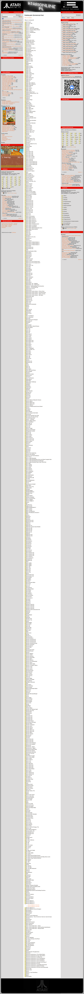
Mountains (28, 819)
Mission (27, 652)
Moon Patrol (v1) (29, 764)
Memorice (27, 397)
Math (26, 249)
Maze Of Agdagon (29, 348)
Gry (64, 17)
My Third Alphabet (29, 945)
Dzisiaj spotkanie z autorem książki (9, 42)
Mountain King (28, 815)
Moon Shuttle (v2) (29, 773)
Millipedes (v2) (28, 535)
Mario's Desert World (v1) (31, 161)
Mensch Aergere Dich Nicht (31, 412)
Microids (27, 478)
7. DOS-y (64, 207)
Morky (27, 793)
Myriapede (28, 947)
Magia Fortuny (28, 66)
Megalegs (27, 385)
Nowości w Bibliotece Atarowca (8, 44)
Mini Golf (27, 585)
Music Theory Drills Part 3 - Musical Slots (34, 928)
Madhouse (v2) (29, 59)
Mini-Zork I (28, 601)
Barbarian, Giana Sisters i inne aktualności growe (12, 22)
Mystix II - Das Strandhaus (31, 972)
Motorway (27, 810)
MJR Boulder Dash (29, 40)
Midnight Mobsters (29, 491)
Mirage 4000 (28, 627)
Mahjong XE (28, 103)
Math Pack (28, 271)
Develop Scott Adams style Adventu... (69, 43)
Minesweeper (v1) (29, 574)
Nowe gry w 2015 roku (6, 88)
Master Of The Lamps (30, 191)
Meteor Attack (28, 434)
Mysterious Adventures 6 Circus (32, 963)
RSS (20, 16)
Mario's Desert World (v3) (31, 164)
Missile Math (28, 647)
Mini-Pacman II (29, 597)
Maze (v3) (27, 331)
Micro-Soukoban (29, 471)
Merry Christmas (29, 421)
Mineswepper (28, 577)
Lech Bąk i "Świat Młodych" (67, 153)
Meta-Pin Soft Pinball (30, 429)
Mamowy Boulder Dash (30, 117)
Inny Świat (4, 214)
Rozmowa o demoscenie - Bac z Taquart (10, 26)
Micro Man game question (67, 47)
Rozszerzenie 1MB (66, 246)
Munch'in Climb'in (29, 894)
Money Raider (28, 701)
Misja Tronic (28, 632)
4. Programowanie (66, 201)
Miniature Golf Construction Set (32, 609)
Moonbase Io (28, 777)
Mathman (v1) (28, 297)
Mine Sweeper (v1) (29, 552)
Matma (27, 305)
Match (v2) (28, 214)
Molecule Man (28, 687)
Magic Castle (28, 75)
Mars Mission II (29, 174)
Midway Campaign (29, 497)
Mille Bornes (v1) (29, 520)
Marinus (27, 150)
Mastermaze (28, 199)
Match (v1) (28, 213)
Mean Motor (28, 368)
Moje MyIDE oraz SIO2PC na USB (69, 248)
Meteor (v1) (28, 432)
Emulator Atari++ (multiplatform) (8, 102)
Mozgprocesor (28, 837)
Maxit (26, 323)
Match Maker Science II (30, 220)
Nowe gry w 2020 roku (6, 82)
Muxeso (27, 936)
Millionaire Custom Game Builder (32, 526)
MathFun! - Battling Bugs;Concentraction (34, 286)
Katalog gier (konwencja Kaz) (7, 171)
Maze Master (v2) (29, 341)
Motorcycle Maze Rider (30, 807)
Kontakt (3, 142)
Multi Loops (28, 878)
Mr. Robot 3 (28, 854)
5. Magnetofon (65, 203)
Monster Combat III (29, 724)
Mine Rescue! (28, 550)
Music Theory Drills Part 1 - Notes (33, 925)
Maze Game (28, 336)
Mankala (27, 137)
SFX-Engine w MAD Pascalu (8, 76)
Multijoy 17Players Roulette (31, 885)
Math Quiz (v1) (28, 273)
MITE (26, 38)
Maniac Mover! (28, 129)
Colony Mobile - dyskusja (7, 225)
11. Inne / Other (65, 65)
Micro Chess (28, 456)
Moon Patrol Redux (29, 768)
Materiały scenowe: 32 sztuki (8, 126)
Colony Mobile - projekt (6, 226)
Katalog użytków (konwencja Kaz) (68, 190)
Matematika (28, 245)
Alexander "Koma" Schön (67, 166)
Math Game (28, 264)
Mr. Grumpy (28, 846)
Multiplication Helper (30, 887)
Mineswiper (28, 578)
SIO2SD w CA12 (65, 240)
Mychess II (28, 946)
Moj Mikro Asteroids (30, 682)
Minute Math (28, 623)
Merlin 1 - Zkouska (29, 419)
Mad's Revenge (29, 55)
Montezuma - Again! (30, 746)
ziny (72, 145)
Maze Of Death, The (30, 349)
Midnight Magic (29, 490)
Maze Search (28, 354)
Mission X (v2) (28, 667)
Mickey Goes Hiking (30, 454)
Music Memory (28, 924)
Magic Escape (28, 79)
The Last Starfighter (6, 210)
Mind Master (28, 542)
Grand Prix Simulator (6, 216)
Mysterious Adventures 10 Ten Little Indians (35, 955)
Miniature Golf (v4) (29, 608)
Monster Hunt (28, 726)
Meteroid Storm (29, 445)
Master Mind (28, 188)
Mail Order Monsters (30, 106)
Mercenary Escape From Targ (32, 415)
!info (72, 137)
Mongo (27, 704)
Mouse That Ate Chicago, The (32, 827)
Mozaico (27, 836)
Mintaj (27, 621)
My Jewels (28, 940)
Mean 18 (27, 366)
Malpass (27, 115)
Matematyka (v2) (29, 248)
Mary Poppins (28, 178)
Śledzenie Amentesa (66, 160)
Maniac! (27, 133)
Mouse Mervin (28, 824)
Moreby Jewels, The (30, 790)
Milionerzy (28, 516)
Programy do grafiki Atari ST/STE (68, 29)
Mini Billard (28, 579)
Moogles (27, 754)
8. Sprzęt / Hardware (66, 62)
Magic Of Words (29, 85)
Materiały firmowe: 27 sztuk (7, 128)
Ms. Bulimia (28, 865)
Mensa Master (28, 411)
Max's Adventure (29, 317)
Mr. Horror (28, 847)
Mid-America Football (30, 484)
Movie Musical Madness (30, 829)
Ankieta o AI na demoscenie (8, 35)
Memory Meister (29, 405)
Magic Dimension (29, 77)
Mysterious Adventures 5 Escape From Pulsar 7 (36, 962)
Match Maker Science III (30, 221)
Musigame (28, 931)
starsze (21, 97)
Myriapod (27, 949)
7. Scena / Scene (65, 61)
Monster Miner (28, 732)
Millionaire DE (28, 528)
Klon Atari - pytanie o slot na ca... (68, 45)
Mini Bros (27, 581)
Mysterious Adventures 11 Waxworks (33, 956)
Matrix (27, 308)
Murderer (27, 918)
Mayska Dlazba (29, 327)
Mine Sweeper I (29, 556)
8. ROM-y (64, 209)
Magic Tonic (28, 89)
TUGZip (74, 228)
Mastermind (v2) (29, 201)
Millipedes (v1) (28, 534)
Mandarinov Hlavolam (30, 122)
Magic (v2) (28, 69)
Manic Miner (28, 135)
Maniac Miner (28, 128)
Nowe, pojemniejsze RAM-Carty (68, 175)
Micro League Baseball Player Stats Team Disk (35, 462)
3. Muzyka (64, 199)
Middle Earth (28, 487)
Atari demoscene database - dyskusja (9, 224)
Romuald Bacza (65, 159)
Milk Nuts (27, 517)
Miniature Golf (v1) (29, 604)
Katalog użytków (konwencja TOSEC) (69, 226)
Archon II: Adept (5, 206)
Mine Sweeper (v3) (29, 555)
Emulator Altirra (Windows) (7, 103)
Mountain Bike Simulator (31, 814)
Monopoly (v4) (28, 719)
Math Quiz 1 (28, 275)
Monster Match (29, 728)
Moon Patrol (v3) (29, 767)
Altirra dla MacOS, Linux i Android (69, 51)
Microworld (28, 481)
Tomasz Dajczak (65, 152)
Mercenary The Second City (31, 416)
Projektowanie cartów (66, 242)
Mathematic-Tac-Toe (30, 288)
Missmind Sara (29, 671)
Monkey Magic (28, 707)
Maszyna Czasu (29, 212)
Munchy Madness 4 (29, 907)
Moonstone (28, 781)
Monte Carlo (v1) (29, 739)
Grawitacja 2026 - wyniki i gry (8, 24)
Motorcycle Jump (29, 805)
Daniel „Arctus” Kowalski (67, 156)
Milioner (27, 515)
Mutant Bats (28, 933)
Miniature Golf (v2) (29, 605)
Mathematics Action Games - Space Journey (35, 293)
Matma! (27, 306)
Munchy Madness (29, 900)
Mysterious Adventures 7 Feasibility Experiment (36, 964)
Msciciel (27, 869)
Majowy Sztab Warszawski (67, 37)
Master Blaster (28, 183)
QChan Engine (5, 95)
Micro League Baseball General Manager (34, 460)
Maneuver (27, 124)
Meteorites (28, 442)
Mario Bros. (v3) (29, 154)
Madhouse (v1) (29, 58)
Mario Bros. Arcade (29, 156)
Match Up (27, 231)
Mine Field (28, 548)
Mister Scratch (28, 674)
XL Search (4, 140)
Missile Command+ (29, 644)
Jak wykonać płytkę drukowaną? (68, 250)
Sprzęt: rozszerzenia (66, 179)
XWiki (3, 135)
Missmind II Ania (29, 670)
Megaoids (27, 388)
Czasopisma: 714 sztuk (7, 125)
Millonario (27, 537)
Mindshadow (28, 546)
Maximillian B (28, 321)
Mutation (27, 934)
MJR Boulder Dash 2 (30, 41)
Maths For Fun (28, 300)
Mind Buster (28, 539)
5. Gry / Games (65, 59)
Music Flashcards (29, 923)
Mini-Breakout (28, 594)
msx (76, 139)
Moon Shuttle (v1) (29, 772)
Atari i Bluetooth (65, 237)
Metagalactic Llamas (30, 430)
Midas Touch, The (29, 486)
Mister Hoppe (28, 672)
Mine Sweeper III (29, 557)
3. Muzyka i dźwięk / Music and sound (69, 57)
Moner (27, 694)
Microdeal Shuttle (29, 475)
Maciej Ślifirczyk (65, 167)
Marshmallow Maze (29, 176)
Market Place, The (29, 168)
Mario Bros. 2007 (29, 155)
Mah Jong (27, 102)
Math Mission (28, 270)
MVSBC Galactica (29, 42)
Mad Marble (28, 49)
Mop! (26, 783)
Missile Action (28, 636)
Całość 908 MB (65, 224)
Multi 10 (27, 877)
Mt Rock (27, 871)
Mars (26, 172)
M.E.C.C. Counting (29, 27)
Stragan (63, 174)
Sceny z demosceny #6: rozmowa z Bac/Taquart (12, 29)
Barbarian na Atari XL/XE (67, 33)
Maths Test (28, 302)
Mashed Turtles (29, 179)
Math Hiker (28, 266)
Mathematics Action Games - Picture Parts (34, 291)
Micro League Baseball (30, 458)
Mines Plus (28, 572)
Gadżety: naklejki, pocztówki (67, 180)
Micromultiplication (29, 480)
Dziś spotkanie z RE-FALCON (8, 50)
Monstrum (28, 736)
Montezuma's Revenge (30, 751)
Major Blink (28, 107)
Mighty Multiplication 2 (30, 507)
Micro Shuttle (28, 465)
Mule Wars (28, 876)
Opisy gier (3, 195)
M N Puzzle (28, 22)
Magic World (28, 90)
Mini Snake (28, 591)
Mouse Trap (28, 828)
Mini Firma (28, 583)
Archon (3, 209)
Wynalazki (63, 234)
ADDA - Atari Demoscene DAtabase (68, 129)
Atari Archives (5, 138)
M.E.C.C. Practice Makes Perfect (32, 29)
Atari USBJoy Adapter (66, 177)
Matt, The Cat (28, 309)
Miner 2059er (28, 565)
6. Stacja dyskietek (66, 205)
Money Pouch (28, 700)
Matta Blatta (28, 310)
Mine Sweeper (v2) (29, 553)
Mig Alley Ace (28, 504)
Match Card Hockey (30, 216)
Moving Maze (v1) (29, 832)
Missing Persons (29, 650)
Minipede (27, 617)
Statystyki (4, 227)
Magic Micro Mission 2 (30, 84)
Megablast (28, 383)
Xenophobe (4, 203)
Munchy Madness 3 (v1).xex (33, 904)
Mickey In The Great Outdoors (32, 455)
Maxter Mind (28, 324)
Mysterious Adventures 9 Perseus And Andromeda (36, 967)
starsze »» (20, 55)
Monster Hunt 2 (29, 727)
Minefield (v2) (28, 560)
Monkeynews (28, 713)
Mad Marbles (28, 51)
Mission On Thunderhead (31, 661)
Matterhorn (28, 311)
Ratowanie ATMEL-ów (66, 241)
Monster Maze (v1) (29, 729)
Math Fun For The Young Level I (32, 261)
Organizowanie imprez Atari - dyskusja (9, 223)
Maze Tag (27, 355)
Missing (27, 648)
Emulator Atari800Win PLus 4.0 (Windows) (10, 101)
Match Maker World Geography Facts (33, 227)
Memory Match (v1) (29, 402)
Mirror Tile (28, 630)
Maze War (27, 357)
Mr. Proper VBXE (29, 852)
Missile (27, 634)
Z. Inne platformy (66, 223)
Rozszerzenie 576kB (66, 252)
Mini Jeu (27, 586)
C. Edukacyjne (65, 215)
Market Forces (28, 166)
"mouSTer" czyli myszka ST (67, 176)
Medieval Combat (29, 374)
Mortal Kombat (29, 798)
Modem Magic (28, 678)
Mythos (27, 973)
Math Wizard (28, 282)
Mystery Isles (28, 969)
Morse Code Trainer (30, 794)
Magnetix (27, 97)
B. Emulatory (65, 213)
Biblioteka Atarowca (5, 105)
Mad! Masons (28, 54)
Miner (27, 561)
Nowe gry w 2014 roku (6, 93)
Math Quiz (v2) (28, 274)
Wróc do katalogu (28, 17)
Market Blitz (28, 165)
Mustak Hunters (29, 932)
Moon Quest (28, 771)
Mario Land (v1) (29, 159)
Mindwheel (28, 547)
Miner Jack (28, 568)
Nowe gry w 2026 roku (6, 75)
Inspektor (4, 215)
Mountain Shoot (29, 816)
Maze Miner (28, 343)
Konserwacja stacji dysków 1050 (8, 80)
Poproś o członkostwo (74, 9)
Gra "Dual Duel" (65, 27)
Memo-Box (28, 396)
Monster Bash (28, 723)
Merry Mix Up (28, 423)
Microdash (28, 473)
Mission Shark (28, 662)
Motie (27, 802)
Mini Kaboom (28, 587)
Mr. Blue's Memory (29, 839)
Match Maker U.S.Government (32, 223)
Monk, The (28, 706)
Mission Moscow (29, 660)
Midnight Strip (28, 493)
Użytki (68, 17)
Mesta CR (27, 425)
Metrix (27, 446)
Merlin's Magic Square (30, 420)
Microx (27, 482)
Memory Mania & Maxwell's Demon (33, 399)
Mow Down (28, 834)
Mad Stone (28, 53)
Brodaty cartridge (5, 41)
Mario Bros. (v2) (29, 152)
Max (26, 314)
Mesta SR (27, 427)
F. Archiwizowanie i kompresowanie (70, 221)
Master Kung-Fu (29, 187)
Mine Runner (28, 551)
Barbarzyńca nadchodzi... (7, 48)
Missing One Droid (29, 649)
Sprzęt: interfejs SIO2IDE (67, 184)
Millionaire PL (28, 531)
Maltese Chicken (29, 116)
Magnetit (27, 94)
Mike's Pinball (28, 509)
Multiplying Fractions (30, 889)
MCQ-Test (27, 36)
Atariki (3, 134)
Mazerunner (28, 358)
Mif (26, 503)
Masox (27, 182)
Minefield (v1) (28, 559)
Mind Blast (28, 538)
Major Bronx (28, 110)
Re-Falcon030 (5, 49)
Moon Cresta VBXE (29, 757)
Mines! (27, 573)
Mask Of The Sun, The (30, 181)
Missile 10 (27, 635)
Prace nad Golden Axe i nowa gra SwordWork (11, 20)
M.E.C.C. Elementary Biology (32, 28)
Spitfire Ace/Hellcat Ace (7, 207)
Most (26, 801)
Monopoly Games (29, 720)
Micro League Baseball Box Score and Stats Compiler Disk (38, 459)
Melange (27, 389)
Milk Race (27, 519)
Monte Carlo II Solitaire (30, 742)
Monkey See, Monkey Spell (31, 709)
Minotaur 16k (28, 618)
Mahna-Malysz (28, 104)
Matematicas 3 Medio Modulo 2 (32, 243)
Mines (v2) (28, 570)
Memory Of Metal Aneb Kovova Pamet (34, 406)
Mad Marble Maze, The (30, 50)
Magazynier (28, 63)
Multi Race (28, 881)
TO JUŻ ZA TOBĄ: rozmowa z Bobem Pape (71, 162)
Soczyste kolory (65, 253)
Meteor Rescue (29, 437)
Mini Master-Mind (29, 588)
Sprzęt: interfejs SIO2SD (67, 185)
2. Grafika (64, 197)
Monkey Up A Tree (29, 710)
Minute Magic (28, 622)
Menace (27, 407)
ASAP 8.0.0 (4, 53)
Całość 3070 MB (6, 188)
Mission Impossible (30, 657)
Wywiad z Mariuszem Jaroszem (68, 150)
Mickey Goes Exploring (30, 452)
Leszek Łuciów (65, 161)
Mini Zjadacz (28, 592)
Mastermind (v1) (29, 200)
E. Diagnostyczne (66, 219)
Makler (27, 113)
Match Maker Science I (30, 218)
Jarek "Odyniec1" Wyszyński (67, 168)
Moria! (27, 792)
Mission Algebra (29, 653)
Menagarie (28, 408)
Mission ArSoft (29, 654)
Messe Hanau (28, 424)
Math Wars (28, 280)
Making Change (29, 112)
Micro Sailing (28, 464)
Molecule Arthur (29, 685)
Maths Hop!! (28, 301)
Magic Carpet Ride (29, 73)
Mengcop (27, 410)
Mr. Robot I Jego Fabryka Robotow (33, 858)
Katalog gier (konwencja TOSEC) (8, 190)
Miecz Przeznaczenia (30, 498)
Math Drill (27, 257)
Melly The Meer (29, 390)
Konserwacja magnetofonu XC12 (9, 81)
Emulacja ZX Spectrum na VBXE (9, 86)
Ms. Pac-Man (28, 867)
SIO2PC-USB (64, 238)
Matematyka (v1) (29, 247)
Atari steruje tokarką (66, 257)
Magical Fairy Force (30, 91)
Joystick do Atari (65, 243)
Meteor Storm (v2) (29, 440)
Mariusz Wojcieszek (66, 158)
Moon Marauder (29, 763)
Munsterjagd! (28, 912)
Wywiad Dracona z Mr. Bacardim (68, 151)
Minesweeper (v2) (29, 575)
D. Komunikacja (66, 217)
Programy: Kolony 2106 (66, 178)
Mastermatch (28, 198)
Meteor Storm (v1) (29, 438)
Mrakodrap (28, 863)
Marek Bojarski (65, 169)
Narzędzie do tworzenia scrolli (8, 77)
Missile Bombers (29, 638)
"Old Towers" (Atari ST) (7, 196)
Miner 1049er (28, 563)
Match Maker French (30, 217)
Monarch (27, 692)
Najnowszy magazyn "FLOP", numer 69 (10, 33)
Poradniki (3, 74)
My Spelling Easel (29, 943)
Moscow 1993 (28, 799)
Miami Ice (27, 451)
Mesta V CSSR (28, 428)
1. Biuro (64, 195)
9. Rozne (64, 211)
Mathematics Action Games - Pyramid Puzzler (35, 292)
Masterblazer (28, 195)
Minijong (27, 612)
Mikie (26, 513)
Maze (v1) (27, 328)
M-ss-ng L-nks (28, 23)
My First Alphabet (29, 937)
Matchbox (27, 235)
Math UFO (27, 279)
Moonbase (28, 776)
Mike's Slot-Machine (30, 511)
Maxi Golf (27, 318)
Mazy (26, 363)
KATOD (63, 157)
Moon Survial (28, 775)
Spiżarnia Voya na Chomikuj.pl (8, 130)
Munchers (27, 895)
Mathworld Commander (30, 304)
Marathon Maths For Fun (31, 143)
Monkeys (27, 714)
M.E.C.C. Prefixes (29, 31)
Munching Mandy (29, 896)
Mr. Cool (27, 841)
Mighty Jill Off (28, 506)
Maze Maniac (28, 339)
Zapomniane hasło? (65, 9)
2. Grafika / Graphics (66, 56)
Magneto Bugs (28, 99)
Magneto (27, 98)
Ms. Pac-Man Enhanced (30, 868)
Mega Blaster (28, 379)
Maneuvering (28, 125)
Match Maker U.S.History (31, 225)
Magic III (27, 81)
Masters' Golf (28, 208)
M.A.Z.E (27, 25)
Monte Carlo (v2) (29, 740)
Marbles (27, 148)
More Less (28, 789)
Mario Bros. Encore (29, 157)
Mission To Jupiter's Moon (31, 665)
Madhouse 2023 (29, 60)
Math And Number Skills (31, 251)
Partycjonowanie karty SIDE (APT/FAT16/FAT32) (12, 89)
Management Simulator (30, 120)
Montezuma (28, 745)
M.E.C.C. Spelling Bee (30, 32)
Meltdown (27, 394)
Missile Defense (29, 645)
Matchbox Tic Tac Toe (30, 236)
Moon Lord (28, 761)
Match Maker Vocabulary (31, 226)
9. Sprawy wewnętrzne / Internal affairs (70, 63)
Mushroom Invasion (30, 921)
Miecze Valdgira (29, 499)
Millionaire (28, 524)
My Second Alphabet (30, 942)
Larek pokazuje (5, 85)
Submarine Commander (7, 197)
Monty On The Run (29, 753)
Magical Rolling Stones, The (31, 93)
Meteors (27, 443)
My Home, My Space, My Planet (32, 938)
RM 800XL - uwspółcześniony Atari (69, 31)
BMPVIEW (4, 91)
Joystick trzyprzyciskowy (67, 247)
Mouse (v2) (28, 821)
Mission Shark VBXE (30, 663)
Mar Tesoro (28, 141)
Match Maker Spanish (30, 222)
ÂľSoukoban (28, 976)
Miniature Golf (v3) (29, 607)
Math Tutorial (28, 278)
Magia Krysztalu (29, 67)
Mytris (27, 975)
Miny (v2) (27, 626)
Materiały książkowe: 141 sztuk (8, 127)
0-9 (3, 177)
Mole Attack (28, 684)
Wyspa (3, 208)
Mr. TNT (27, 861)
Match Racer (28, 230)
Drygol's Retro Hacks (6, 139)
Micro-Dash (28, 467)
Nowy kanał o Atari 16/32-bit (8, 37)
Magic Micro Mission (30, 82)
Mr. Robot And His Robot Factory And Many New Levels (37, 856)
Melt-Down (28, 393)
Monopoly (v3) (28, 718)
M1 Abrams (28, 35)
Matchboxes (28, 238)
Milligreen (27, 522)
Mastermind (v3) (29, 203)
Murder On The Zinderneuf (31, 915)
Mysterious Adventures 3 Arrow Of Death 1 (35, 959)
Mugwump (28, 874)
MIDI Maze (28, 37)
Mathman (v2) (28, 299)
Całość (5, 192)
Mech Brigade (28, 371)
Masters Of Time (29, 207)
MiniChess (28, 603)
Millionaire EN (28, 529)
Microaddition (28, 472)
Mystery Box (28, 968)
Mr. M (26, 849)
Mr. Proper (28, 851)
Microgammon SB (29, 477)
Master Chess (28, 185)
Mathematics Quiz (29, 296)
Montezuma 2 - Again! (30, 748)
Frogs (3, 198)
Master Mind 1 (28, 190)
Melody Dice (28, 392)
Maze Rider (28, 353)
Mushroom (28, 920)
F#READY (64, 155)
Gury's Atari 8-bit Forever (7, 136)
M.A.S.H (27, 24)
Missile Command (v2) (30, 640)
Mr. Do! (27, 843)
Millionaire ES (28, 530)
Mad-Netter (28, 57)
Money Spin (28, 702)
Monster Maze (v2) (29, 731)
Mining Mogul (28, 614)
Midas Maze (28, 485)
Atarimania (4, 137)
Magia (27, 64)
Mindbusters (28, 543)
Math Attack (28, 252)
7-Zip (72, 228)
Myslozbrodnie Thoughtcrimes (32, 951)
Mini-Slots (28, 600)
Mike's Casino (28, 508)
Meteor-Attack (28, 441)
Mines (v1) (28, 569)
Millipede (27, 533)
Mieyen (27, 502)
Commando (4, 201)
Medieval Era (28, 375)
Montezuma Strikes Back (31, 749)
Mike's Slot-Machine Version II (32, 512)
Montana (27, 737)
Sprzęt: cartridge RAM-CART (68, 181)
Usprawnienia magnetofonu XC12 (9, 79)
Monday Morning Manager (31, 693)
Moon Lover (28, 762)
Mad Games (28, 45)
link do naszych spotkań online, (68, 76)
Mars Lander (28, 173)
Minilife (27, 613)
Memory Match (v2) (29, 403)
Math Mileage (28, 269)
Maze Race (28, 350)
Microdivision (28, 476)
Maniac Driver (28, 126)
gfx (80, 135)
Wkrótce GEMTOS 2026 (7, 28)
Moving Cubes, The (29, 830)
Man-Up (27, 119)
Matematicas (28, 240)
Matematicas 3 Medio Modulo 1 (32, 242)
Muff (26, 873)
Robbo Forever (5, 204)
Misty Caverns (28, 675)
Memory (27, 398)
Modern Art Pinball (29, 679)
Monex (27, 696)
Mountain (27, 811)
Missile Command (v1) (30, 639)
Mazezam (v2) (28, 362)
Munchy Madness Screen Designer (33, 909)
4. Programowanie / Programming (69, 58)
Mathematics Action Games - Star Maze (34, 295)
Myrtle (27, 950)
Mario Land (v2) (29, 160)
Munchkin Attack (29, 898)
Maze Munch (28, 346)
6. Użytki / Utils (65, 60)
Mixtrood (27, 676)
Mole (26, 683)
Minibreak (27, 610)
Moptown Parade (29, 785)
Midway (27, 494)
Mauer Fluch (28, 313)
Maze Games (28, 337)
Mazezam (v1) (28, 361)
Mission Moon (28, 658)
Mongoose (28, 705)
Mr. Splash (28, 860)
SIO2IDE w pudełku (66, 256)
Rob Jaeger (64, 164)
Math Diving (28, 256)
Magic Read (28, 86)
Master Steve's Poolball (30, 194)
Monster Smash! (29, 733)
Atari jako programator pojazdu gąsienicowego (11, 46)
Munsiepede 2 (28, 911)
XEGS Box (64, 254)
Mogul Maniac (28, 680)
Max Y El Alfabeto (29, 315)
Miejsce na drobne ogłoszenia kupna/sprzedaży (71, 182)
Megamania (28, 386)
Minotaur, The (28, 619)
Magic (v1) (28, 68)
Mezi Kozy (28, 450)
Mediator (27, 372)
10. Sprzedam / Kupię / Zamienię (68, 64)
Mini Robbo (28, 590)
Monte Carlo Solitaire (30, 744)
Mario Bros (4, 202)
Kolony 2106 (4, 205)
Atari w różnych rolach (66, 255)
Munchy (27, 899)
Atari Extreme (5, 52)
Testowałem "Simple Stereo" (67, 245)
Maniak (27, 134)
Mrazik (27, 864)
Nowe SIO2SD (65, 239)
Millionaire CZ (28, 525)
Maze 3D (27, 332)
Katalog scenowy (65, 131)
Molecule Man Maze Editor (31, 688)
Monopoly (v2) (28, 717)
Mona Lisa (28, 691)
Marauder (27, 144)
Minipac (27, 616)
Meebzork (27, 376)
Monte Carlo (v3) (29, 741)
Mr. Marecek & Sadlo (30, 850)
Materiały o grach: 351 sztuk (8, 129)
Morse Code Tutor (29, 795)
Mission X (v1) (28, 666)
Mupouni (27, 914)
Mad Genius (28, 46)
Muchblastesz (28, 872)
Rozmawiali (63, 149)
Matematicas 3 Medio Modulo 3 (32, 244)
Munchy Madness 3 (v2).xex (33, 906)
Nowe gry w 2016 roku (6, 87)
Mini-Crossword (29, 595)
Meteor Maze (28, 436)
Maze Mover (28, 345)
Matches (27, 239)
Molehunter (28, 689)
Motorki (27, 808)
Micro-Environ (28, 469)
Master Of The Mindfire (30, 192)
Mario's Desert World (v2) (31, 163)
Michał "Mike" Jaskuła (66, 154)
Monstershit (28, 735)
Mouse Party (28, 825)
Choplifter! (4, 199)
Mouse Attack (28, 823)
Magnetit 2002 (28, 95)
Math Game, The (29, 265)
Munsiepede (28, 910)
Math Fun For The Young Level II (32, 262)
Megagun (27, 384)
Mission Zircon (29, 669)
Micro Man (28, 463)
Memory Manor (29, 401)
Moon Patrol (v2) (29, 766)
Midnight (27, 489)
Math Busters (28, 255)
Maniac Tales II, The (30, 130)
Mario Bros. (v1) (29, 151)
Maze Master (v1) (29, 340)
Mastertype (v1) (29, 209)
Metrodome (28, 447)
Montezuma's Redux (30, 750)
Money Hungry (28, 698)
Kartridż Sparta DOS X (6, 78)
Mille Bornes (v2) (29, 521)
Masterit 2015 (28, 196)
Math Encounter (29, 258)
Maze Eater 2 (28, 333)
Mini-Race (27, 599)
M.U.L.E (27, 33)
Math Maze (28, 267)
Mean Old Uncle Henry (30, 370)
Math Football (28, 260)
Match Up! (28, 232)
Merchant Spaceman (30, 418)
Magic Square (28, 88)
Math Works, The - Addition (31, 283)
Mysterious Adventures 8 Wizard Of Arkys (34, 965)
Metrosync (28, 449)
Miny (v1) (27, 625)
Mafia (26, 62)
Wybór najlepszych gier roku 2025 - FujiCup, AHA (12, 39)
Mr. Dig (27, 842)
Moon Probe (28, 770)
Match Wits (28, 234)
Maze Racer (28, 352)
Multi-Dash (28, 883)
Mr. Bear (27, 838)
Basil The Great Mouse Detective (9, 212)
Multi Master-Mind (29, 880)
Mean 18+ (27, 367)
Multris (27, 891)
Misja (26, 631)
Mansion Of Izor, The (30, 139)
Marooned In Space (29, 170)
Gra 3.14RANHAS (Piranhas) (68, 49)
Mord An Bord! (29, 786)
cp (80, 133)
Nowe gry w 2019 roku (6, 83)
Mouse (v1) (28, 820)
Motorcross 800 (29, 803)
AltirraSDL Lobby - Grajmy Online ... (69, 23)
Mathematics (28, 289)
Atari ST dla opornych (6, 92)
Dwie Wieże (4, 211)
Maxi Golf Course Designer (31, 319)
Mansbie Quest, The (30, 138)
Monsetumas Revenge (30, 722)
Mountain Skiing (29, 817)
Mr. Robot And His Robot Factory (32, 855)
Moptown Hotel (29, 784)
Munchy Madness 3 (29, 903)
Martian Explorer (29, 177)
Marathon (27, 142)
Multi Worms (28, 882)
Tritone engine (5, 94)
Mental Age (28, 414)
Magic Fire (28, 80)
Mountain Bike (28, 812)
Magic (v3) (28, 71)
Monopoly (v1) (28, 715)
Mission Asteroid (29, 656)
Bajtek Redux (5, 131)
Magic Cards (28, 72)
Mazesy (27, 359)
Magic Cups (28, 76)
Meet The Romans (29, 377)
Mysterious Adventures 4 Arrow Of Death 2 (35, 960)
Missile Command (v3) (30, 641)
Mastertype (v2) (29, 210)
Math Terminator (29, 277)
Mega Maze (28, 380)
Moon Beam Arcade (30, 755)
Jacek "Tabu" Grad (65, 165)
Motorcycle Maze (29, 806)
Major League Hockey (30, 111)
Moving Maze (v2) (29, 833)
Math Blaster (28, 253)
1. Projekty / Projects (66, 55)
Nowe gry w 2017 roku (6, 84)
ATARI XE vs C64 (65, 41)
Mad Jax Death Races (30, 47)
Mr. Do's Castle (29, 845)
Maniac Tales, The (29, 132)
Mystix (27, 971)
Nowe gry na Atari (65, 25)
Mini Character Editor (30, 582)
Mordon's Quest (29, 788)
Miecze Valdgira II (29, 500)
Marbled (27, 147)
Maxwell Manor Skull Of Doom (32, 326)
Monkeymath (28, 711)
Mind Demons (28, 541)
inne (12, 186)
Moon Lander (28, 758)
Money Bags (28, 697)
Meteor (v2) (28, 433)
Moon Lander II (29, 759)
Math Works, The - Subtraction (32, 284)
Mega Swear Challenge (30, 381)
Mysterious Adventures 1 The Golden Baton (35, 954)
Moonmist (27, 780)
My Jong (27, 941)
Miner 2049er (28, 564)
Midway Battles (29, 495)
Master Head (28, 186)
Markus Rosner (29, 169)
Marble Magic (28, 146)
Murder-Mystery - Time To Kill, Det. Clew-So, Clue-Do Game (38, 916)
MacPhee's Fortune (29, 44)
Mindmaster (28, 544)
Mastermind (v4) (29, 204)
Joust (3, 200)
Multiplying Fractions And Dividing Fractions (35, 890)
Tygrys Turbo (64, 244)
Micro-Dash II (28, 468)
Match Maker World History (31, 229)
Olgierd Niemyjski (65, 170)
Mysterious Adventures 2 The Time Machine (35, 958)
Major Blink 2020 (29, 108)
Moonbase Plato (29, 779)
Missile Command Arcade (31, 643)
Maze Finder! (28, 335)
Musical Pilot (28, 929)
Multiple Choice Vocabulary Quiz (32, 886)
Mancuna (27, 121)
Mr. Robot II (28, 859)
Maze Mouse (28, 344)
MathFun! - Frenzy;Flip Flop (31, 287)
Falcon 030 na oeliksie (66, 35)
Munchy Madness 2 (29, 902)
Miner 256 (27, 566)
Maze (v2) (27, 330)
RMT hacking (64, 39)
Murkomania (28, 919)
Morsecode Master (29, 797)
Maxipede (27, 322)
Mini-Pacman (28, 596)
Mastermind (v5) (29, 205)
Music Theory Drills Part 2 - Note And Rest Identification (37, 927)
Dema (72, 17)
